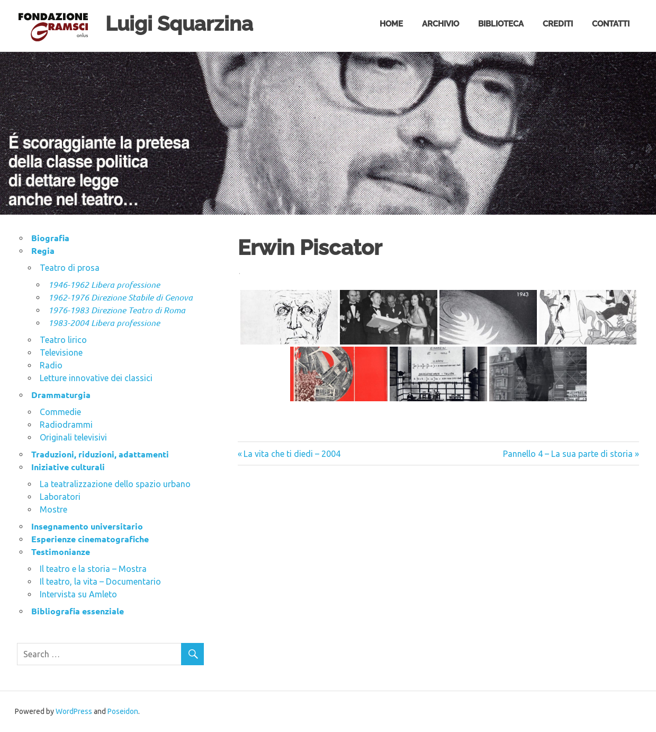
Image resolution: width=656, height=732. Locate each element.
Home (391, 24)
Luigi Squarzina (179, 24)
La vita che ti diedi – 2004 (292, 453)
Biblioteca (501, 24)
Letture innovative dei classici (96, 378)
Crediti (558, 24)
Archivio (440, 24)
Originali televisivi (73, 437)
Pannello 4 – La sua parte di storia (568, 453)
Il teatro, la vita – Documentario (100, 581)
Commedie (60, 412)
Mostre (53, 509)
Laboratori (60, 496)
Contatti (611, 24)
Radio (51, 365)
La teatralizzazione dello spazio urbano (115, 484)
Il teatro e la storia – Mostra (93, 569)
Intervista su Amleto (78, 594)
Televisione (61, 352)
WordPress (74, 711)
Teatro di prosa (70, 267)
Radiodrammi (66, 424)
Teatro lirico (63, 340)
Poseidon (122, 711)
